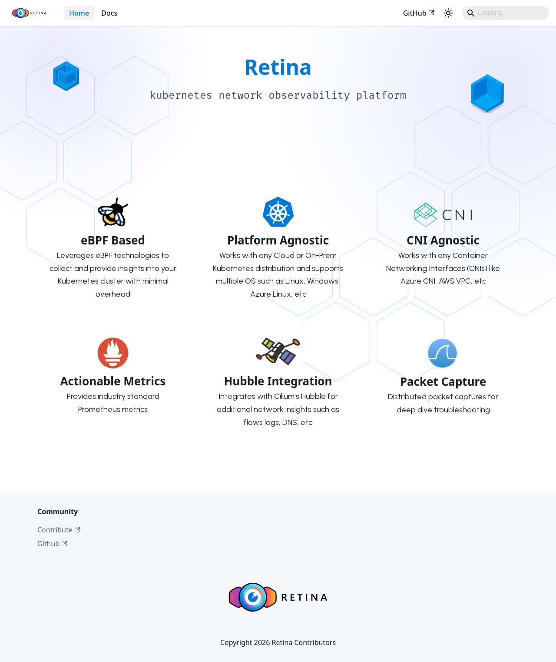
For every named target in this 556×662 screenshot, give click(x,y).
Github (52, 543)
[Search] (505, 13)
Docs (109, 13)
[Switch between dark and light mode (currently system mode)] (448, 13)
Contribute (58, 530)
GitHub (418, 13)
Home (79, 13)
